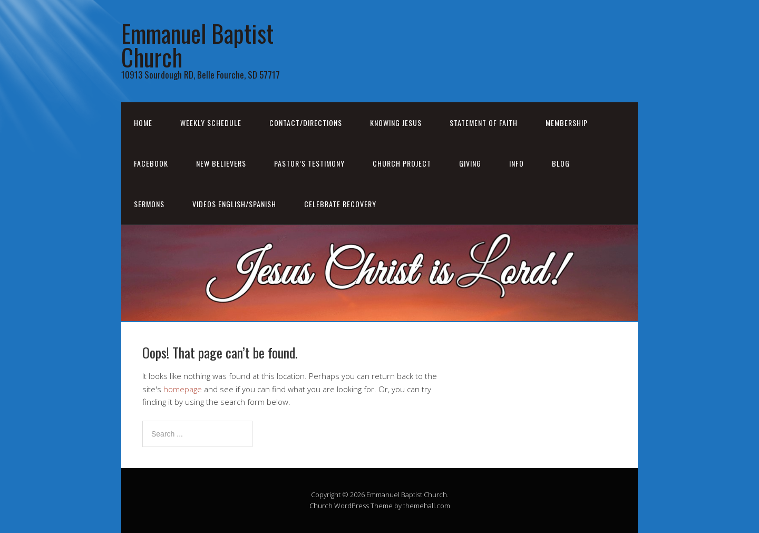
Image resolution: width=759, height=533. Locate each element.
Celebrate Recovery (340, 203)
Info (516, 163)
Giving (470, 163)
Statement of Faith (484, 122)
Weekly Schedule (210, 122)
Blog (561, 163)
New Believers (221, 163)
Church (321, 505)
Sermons (149, 203)
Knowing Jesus (396, 122)
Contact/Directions (305, 122)
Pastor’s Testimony (309, 163)
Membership (567, 122)
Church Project (402, 163)
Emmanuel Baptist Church (197, 44)
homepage (182, 389)
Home (143, 122)
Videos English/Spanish (234, 203)
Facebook (151, 163)
